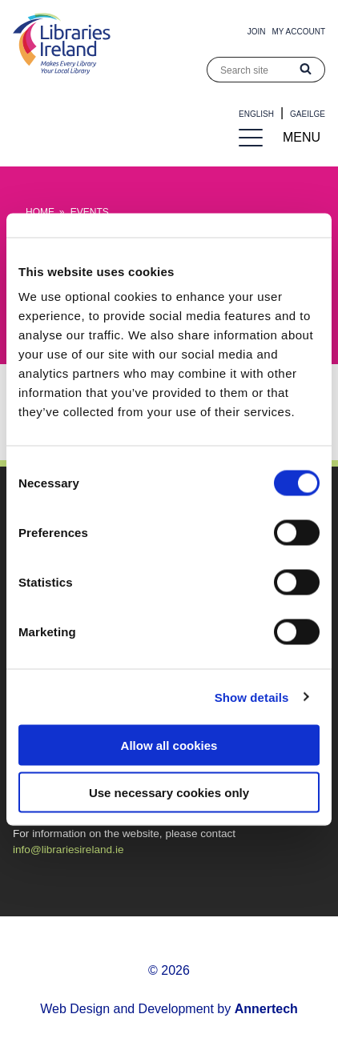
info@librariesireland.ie (68, 850)
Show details (252, 696)
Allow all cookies (169, 745)
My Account (299, 31)
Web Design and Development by (169, 1009)
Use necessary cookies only (169, 792)
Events (89, 212)
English (256, 114)
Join (256, 31)
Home (40, 212)
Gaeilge (307, 114)
